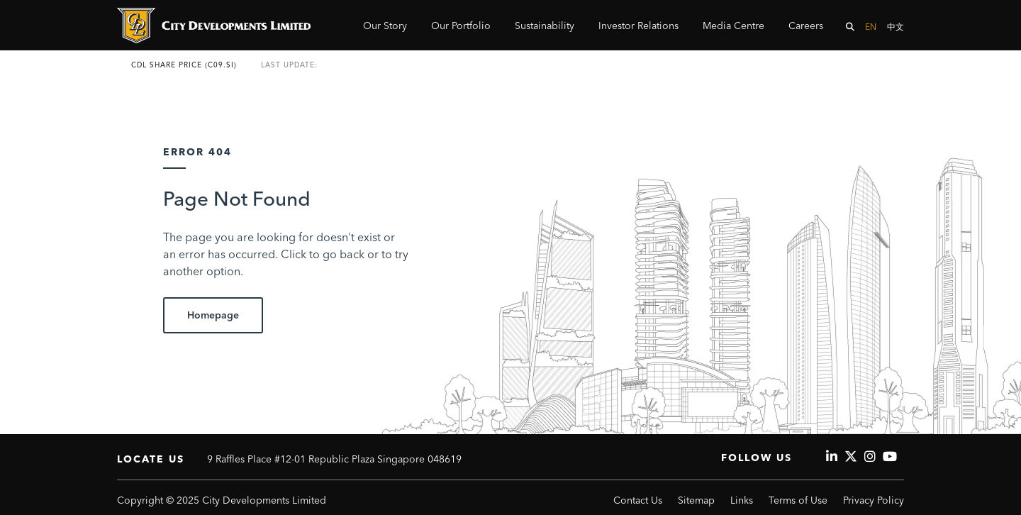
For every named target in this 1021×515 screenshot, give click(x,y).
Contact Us (637, 500)
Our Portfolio (461, 25)
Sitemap (696, 500)
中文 (895, 26)
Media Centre (733, 25)
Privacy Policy (873, 500)
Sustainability (544, 25)
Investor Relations (638, 25)
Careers (805, 25)
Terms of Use (798, 500)
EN (870, 26)
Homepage (213, 315)
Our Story (385, 25)
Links (741, 500)
